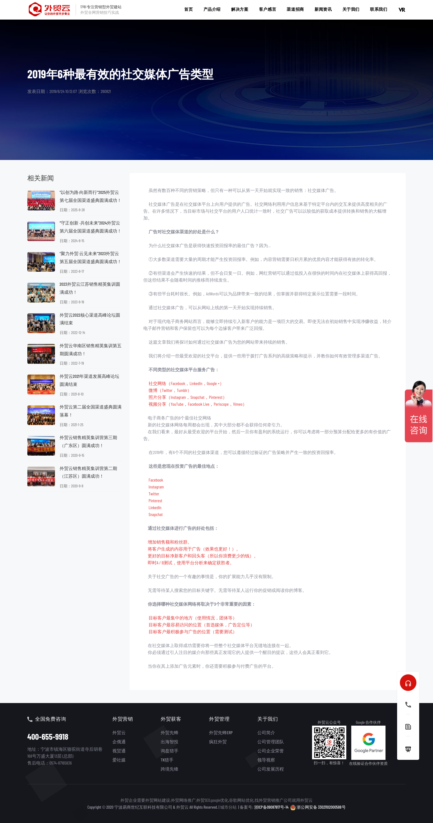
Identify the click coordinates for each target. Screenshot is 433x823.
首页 (188, 9)
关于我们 (351, 9)
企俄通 (119, 741)
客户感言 (267, 9)
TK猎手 (167, 759)
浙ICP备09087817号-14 (271, 807)
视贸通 (119, 750)
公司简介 (266, 732)
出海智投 (169, 741)
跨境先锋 (169, 768)
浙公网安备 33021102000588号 (318, 807)
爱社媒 (119, 759)
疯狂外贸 (218, 741)
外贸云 (119, 732)
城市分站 (228, 807)
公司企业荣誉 (270, 750)
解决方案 (239, 9)
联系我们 (378, 9)
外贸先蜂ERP (221, 732)
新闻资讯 (323, 9)
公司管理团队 (270, 741)
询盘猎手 (169, 750)
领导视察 (266, 759)
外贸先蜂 (169, 732)
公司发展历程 (270, 768)
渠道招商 (295, 9)
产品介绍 (212, 9)
